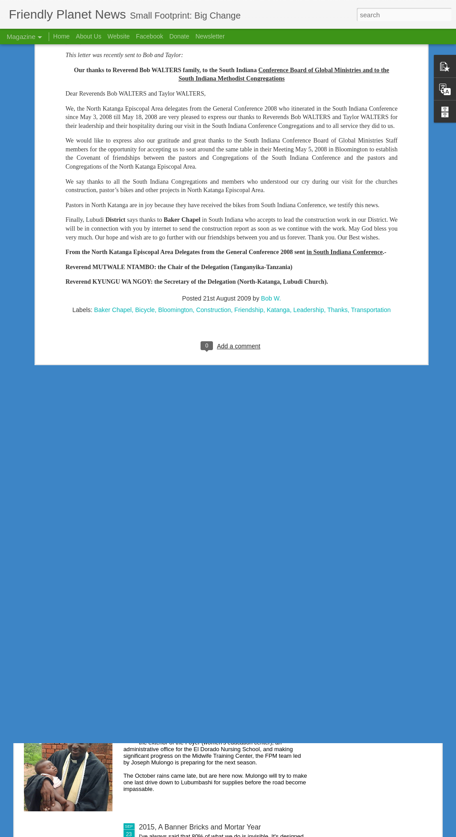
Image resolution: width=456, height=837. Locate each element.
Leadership (308, 221)
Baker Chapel (113, 221)
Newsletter (209, 36)
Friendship (248, 221)
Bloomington (175, 221)
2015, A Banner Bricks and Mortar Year (200, 827)
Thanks (337, 221)
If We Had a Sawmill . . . (176, 726)
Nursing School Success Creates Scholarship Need (220, 626)
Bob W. (271, 210)
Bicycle (145, 221)
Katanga (278, 221)
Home (61, 36)
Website (119, 36)
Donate (179, 36)
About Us (88, 36)
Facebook (149, 36)
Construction (213, 221)
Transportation (371, 221)
